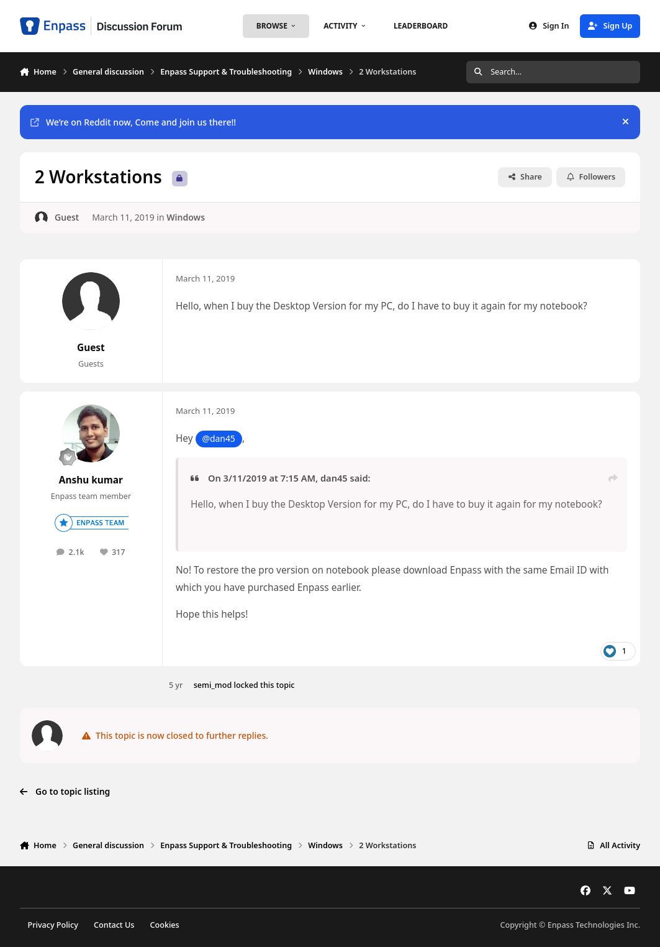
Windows (185, 217)
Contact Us (114, 925)
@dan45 (218, 438)
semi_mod (213, 685)
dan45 (334, 478)
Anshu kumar (91, 480)
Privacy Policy (52, 925)
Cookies (164, 925)
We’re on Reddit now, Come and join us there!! (133, 122)
